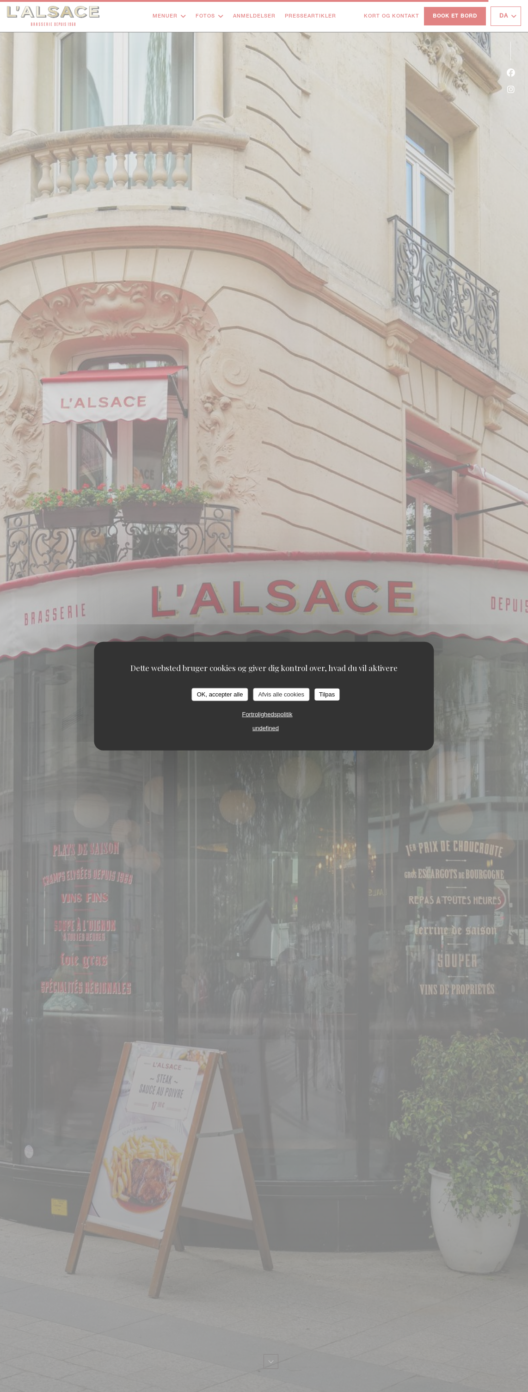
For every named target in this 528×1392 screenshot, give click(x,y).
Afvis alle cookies (281, 694)
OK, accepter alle (220, 694)
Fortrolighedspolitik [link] (267, 713)
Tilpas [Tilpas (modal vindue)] (327, 694)
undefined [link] (265, 727)
